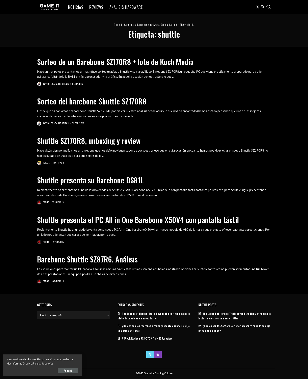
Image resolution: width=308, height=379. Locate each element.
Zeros (46, 202)
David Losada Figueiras (56, 84)
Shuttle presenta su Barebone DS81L (93, 180)
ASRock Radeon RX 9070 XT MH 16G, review (147, 339)
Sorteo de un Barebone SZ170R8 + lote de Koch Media (120, 61)
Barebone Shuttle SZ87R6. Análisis (90, 259)
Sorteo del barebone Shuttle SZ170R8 (95, 101)
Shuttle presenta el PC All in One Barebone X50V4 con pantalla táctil (144, 220)
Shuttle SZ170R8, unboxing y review (92, 140)
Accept (49, 370)
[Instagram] (262, 7)
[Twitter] (257, 7)
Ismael (46, 163)
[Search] (268, 7)
